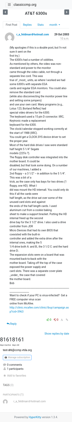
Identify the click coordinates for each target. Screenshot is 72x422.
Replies (27, 24)
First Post (11, 24)
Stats (40, 24)
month (53, 24)
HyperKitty (35, 417)
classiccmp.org (24, 5)
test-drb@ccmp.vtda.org (17, 350)
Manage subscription (17, 357)
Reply (12, 323)
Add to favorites (14, 375)
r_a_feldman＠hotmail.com (32, 34)
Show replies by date (57, 333)
